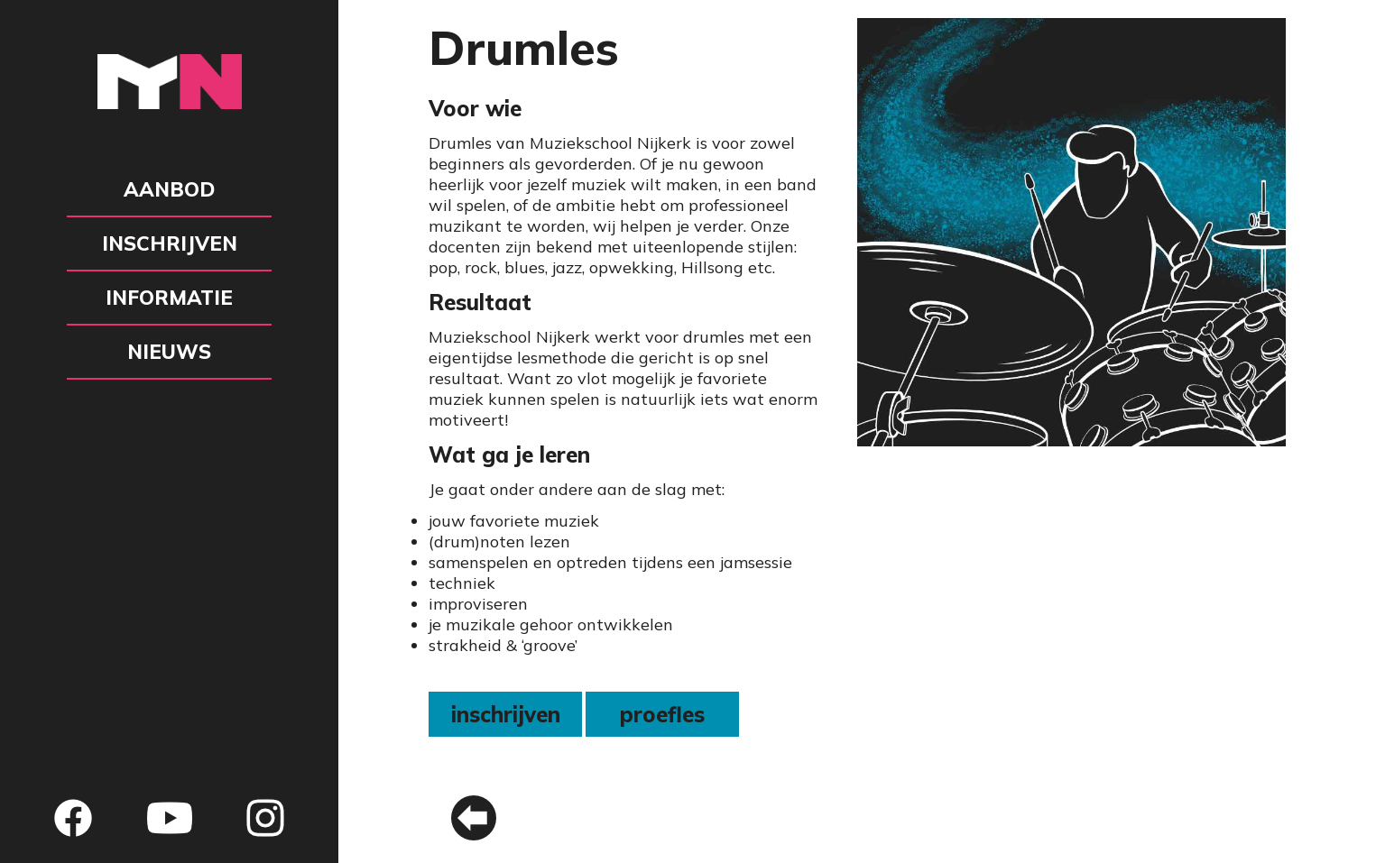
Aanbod (169, 189)
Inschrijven (169, 243)
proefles (662, 714)
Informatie (169, 297)
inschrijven (505, 714)
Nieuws (169, 351)
